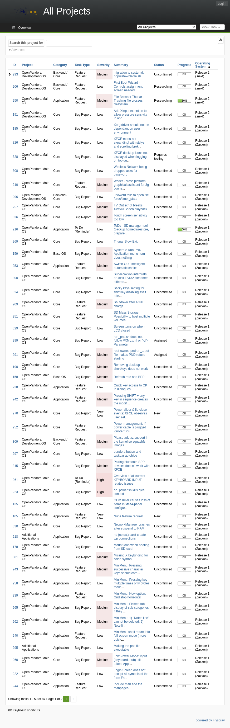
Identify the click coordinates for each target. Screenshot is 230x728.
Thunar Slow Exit (126, 241)
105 (15, 516)
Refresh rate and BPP (129, 377)
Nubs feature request (128, 516)
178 (15, 547)
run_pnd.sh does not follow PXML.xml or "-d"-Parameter (131, 340)
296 (15, 197)
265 (15, 607)
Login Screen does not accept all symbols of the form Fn (131, 674)
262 (15, 621)
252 (15, 427)
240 (15, 635)
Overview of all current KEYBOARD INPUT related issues (129, 479)
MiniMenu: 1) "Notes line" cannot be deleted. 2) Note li (131, 621)
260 (15, 660)
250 (15, 100)
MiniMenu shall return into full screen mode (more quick (132, 635)
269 (15, 241)
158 (15, 377)
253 (15, 266)
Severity (103, 65)
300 (15, 278)
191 (15, 114)
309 (15, 441)
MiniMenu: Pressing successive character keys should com (128, 569)
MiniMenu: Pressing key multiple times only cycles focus (131, 583)
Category (60, 65)
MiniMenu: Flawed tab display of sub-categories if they (131, 607)
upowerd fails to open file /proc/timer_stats (131, 197)
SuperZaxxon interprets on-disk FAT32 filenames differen (131, 278)
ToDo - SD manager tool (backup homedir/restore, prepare (131, 229)
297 (15, 454)
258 (15, 583)
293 (15, 74)
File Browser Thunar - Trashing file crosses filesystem (129, 100)
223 (15, 492)
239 (15, 595)
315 (15, 466)
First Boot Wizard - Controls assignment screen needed (128, 86)
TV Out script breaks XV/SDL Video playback (130, 207)
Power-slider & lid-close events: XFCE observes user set (130, 413)
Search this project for (26, 43)
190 (15, 367)
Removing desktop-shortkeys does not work (131, 366)
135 (15, 504)
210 (15, 185)
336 (15, 217)
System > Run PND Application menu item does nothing (129, 253)
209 (15, 304)
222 (15, 674)
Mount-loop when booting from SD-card (131, 547)
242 (15, 399)
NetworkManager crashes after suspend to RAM (132, 526)
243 (15, 569)
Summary (121, 65)
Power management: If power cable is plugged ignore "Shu (130, 427)
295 (15, 648)
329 (15, 328)
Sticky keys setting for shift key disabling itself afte (130, 292)
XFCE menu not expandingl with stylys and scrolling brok (129, 142)
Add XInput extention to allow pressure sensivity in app (130, 114)
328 (15, 157)
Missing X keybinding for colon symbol (131, 557)
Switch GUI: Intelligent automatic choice (129, 266)
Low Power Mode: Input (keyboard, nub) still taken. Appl (130, 660)
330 (15, 526)
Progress (184, 65)
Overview (24, 28)
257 (15, 207)
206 (15, 86)
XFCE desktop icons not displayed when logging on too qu (131, 156)
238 (15, 387)
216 (15, 229)
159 (15, 254)
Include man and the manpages (128, 686)
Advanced (18, 50)
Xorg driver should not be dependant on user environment (131, 128)
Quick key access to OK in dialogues (130, 387)
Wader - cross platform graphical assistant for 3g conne (131, 185)
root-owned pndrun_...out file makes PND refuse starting (131, 354)
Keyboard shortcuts (24, 710)
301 (15, 557)
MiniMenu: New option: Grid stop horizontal (130, 595)
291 (15, 355)
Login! (222, 4)
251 (15, 316)
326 (15, 142)
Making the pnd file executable (127, 647)
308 (15, 171)
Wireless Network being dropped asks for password (130, 170)
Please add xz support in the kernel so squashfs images (131, 441)
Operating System (202, 65)
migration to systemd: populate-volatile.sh (129, 74)
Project (27, 65)
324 (15, 292)
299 (15, 340)
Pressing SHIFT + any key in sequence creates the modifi (131, 399)
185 (15, 128)
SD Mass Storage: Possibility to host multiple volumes (132, 316)
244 (15, 686)
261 (15, 480)
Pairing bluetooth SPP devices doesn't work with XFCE (132, 465)
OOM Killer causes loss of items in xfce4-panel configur (132, 504)
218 (15, 536)
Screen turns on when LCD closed (129, 328)
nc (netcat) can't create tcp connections (130, 536)
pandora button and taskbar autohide (127, 453)
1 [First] (66, 699)
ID (14, 65)
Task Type (82, 65)
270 (15, 413)
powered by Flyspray (210, 720)
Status (159, 65)
